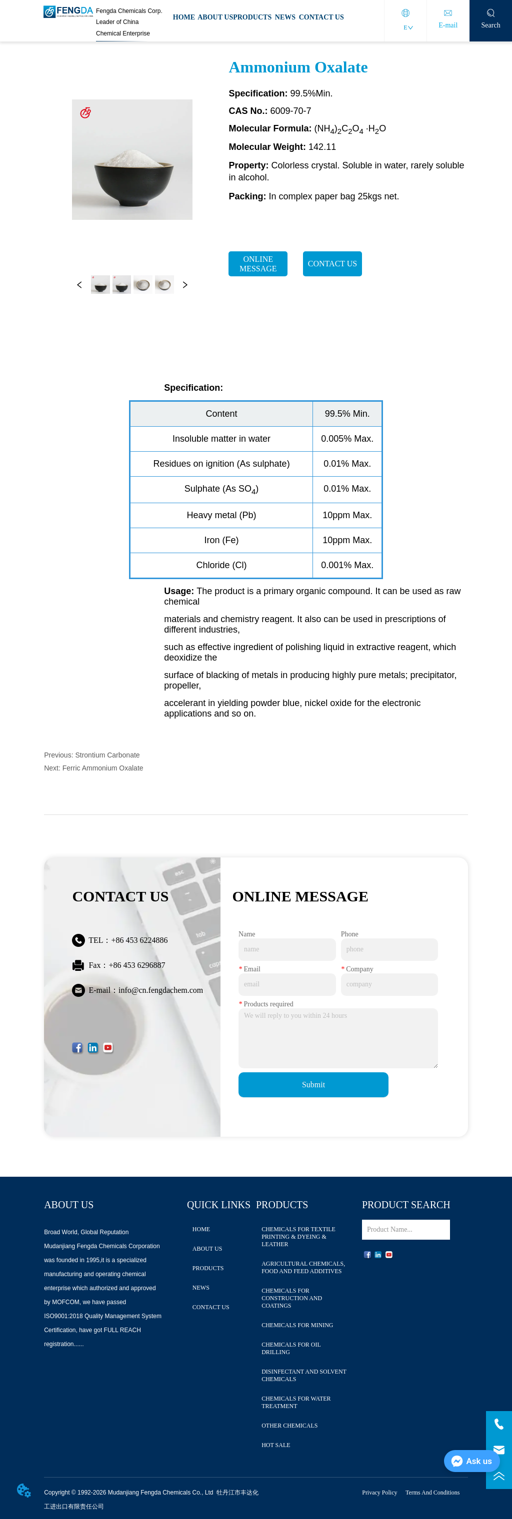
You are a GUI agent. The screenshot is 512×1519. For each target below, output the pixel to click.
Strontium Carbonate (107, 755)
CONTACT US (321, 17)
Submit (313, 1084)
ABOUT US (215, 17)
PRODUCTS (252, 17)
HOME (184, 17)
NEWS (285, 17)
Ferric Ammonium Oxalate (103, 768)
